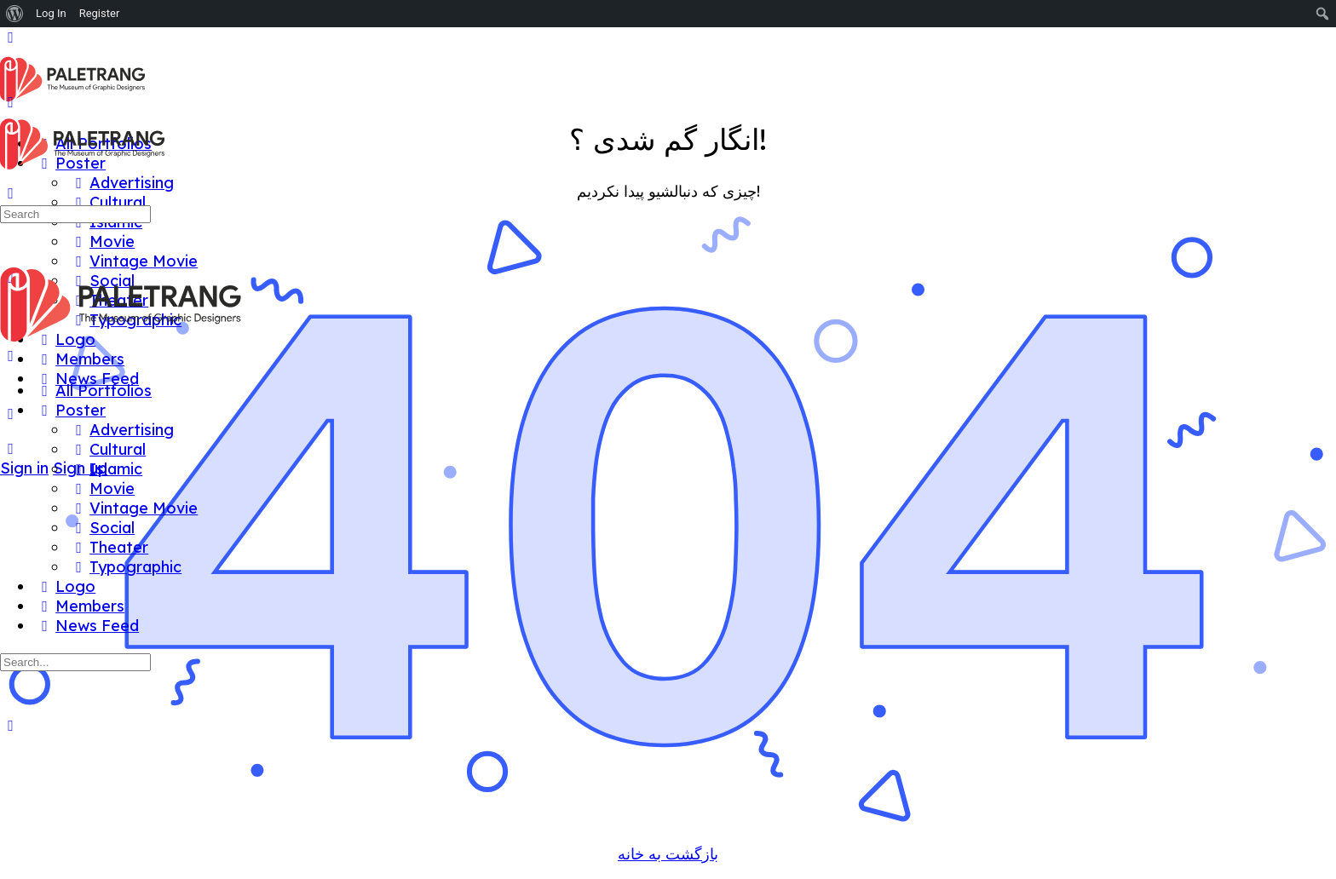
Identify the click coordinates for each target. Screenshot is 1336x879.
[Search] (10, 448)
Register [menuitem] (99, 13)
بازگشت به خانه (668, 854)
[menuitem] (15, 13)
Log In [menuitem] (51, 13)
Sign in (24, 468)
